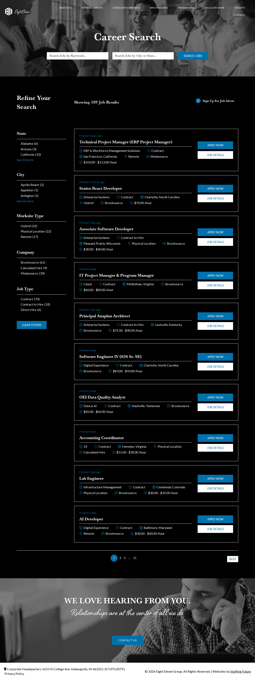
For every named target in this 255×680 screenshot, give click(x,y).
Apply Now (215, 145)
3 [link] (125, 558)
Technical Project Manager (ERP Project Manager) (125, 142)
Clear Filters (31, 325)
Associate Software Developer (106, 229)
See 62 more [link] (25, 201)
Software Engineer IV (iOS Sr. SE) (110, 356)
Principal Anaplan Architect (104, 316)
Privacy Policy (14, 673)
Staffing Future (240, 671)
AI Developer (91, 519)
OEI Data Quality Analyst (102, 397)
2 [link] (120, 558)
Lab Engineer (91, 478)
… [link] (129, 558)
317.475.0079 (113, 669)
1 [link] (114, 558)
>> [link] (140, 558)
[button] (127, 640)
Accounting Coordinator (101, 437)
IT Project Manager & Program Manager (116, 275)
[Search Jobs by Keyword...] (77, 56)
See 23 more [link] (25, 160)
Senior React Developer (100, 188)
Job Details (215, 155)
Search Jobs (193, 56)
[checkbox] (41, 143)
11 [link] (134, 558)
